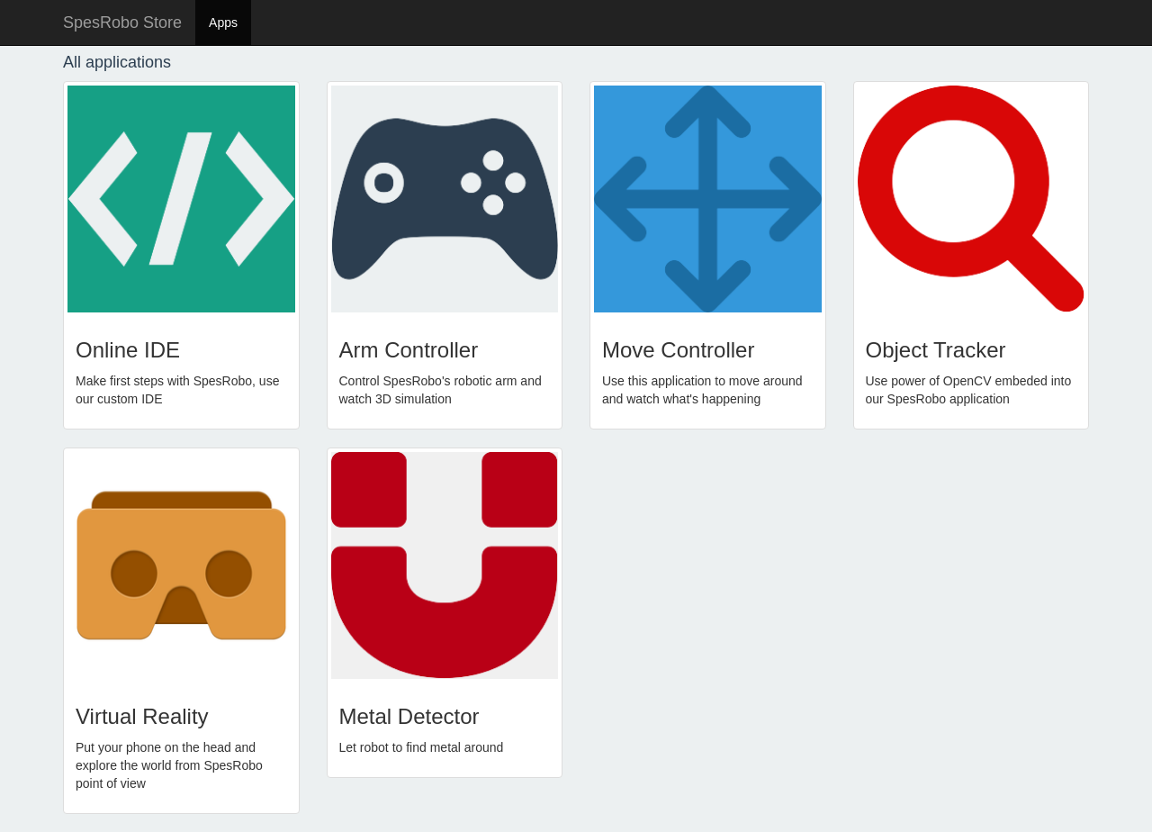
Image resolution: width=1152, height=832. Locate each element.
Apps (223, 22)
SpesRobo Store (122, 23)
